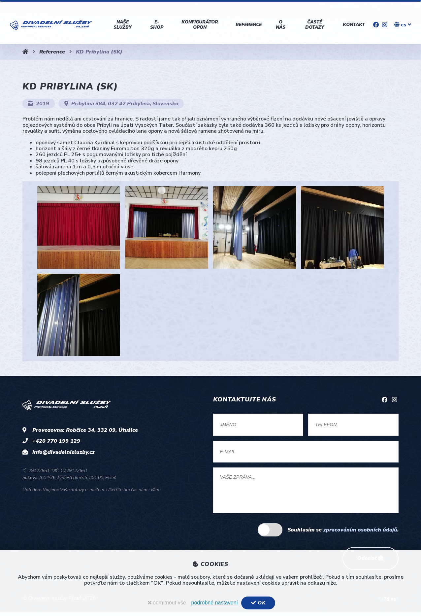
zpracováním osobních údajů (360, 532)
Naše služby (122, 24)
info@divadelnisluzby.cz (63, 452)
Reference (248, 24)
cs (402, 24)
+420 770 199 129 (56, 441)
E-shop (156, 24)
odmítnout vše (166, 602)
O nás (280, 24)
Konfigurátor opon (199, 24)
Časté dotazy (314, 24)
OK (258, 602)
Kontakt (353, 24)
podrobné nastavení (214, 602)
